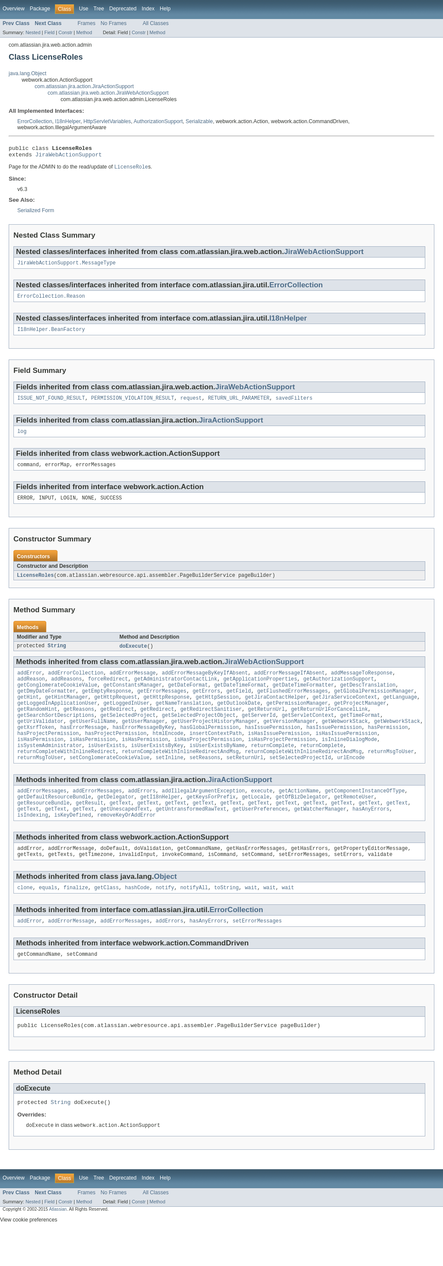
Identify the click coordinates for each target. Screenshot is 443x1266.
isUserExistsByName (217, 766)
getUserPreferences (260, 835)
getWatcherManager (320, 835)
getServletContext (308, 731)
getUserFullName (93, 738)
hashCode (137, 917)
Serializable (199, 121)
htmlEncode (168, 752)
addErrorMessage (132, 683)
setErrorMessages (257, 951)
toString (226, 917)
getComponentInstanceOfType (365, 814)
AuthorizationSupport (158, 121)
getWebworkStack (345, 738)
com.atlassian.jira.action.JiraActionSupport (84, 86)
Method (84, 32)
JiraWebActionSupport (68, 157)
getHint (28, 711)
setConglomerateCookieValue (110, 780)
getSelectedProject (128, 731)
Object (165, 905)
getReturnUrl (266, 725)
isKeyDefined (72, 842)
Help (165, 9)
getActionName (298, 814)
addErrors (142, 814)
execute (262, 814)
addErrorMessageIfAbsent (289, 683)
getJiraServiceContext (344, 711)
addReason (31, 690)
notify (165, 917)
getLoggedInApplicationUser (57, 718)
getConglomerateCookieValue (57, 697)
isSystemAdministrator (49, 766)
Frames (86, 23)
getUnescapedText (125, 835)
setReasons (204, 780)
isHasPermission (40, 759)
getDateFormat (188, 697)
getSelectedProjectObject (199, 731)
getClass (106, 917)
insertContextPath (215, 752)
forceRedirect (108, 690)
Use (83, 9)
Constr (65, 32)
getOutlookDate (238, 718)
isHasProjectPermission (207, 759)
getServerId (259, 731)
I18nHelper (67, 121)
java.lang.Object (27, 73)
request (191, 404)
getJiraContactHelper (275, 711)
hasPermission (388, 745)
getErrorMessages (161, 704)
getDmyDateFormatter (46, 704)
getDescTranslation (367, 697)
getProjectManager (360, 718)
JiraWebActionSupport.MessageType (66, 266)
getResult (89, 828)
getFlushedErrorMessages (292, 704)
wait (251, 917)
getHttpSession (217, 711)
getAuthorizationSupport (338, 690)
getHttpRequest (116, 711)
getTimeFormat (360, 731)
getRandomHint (37, 725)
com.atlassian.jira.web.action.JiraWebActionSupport (108, 93)
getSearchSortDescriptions (55, 731)
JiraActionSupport (231, 427)
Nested (33, 32)
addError (29, 683)
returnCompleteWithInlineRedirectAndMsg (180, 773)
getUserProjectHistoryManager (214, 738)
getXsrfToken (35, 745)
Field (49, 32)
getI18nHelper (160, 821)
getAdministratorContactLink (175, 690)
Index (147, 9)
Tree (98, 9)
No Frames (114, 23)
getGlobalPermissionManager (374, 704)
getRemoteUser (354, 821)
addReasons (66, 690)
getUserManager (143, 738)
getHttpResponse (166, 711)
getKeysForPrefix (211, 821)
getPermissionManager (297, 718)
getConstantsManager (132, 697)
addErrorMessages (42, 814)
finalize (76, 917)
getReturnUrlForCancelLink (329, 725)
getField (238, 704)
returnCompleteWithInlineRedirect (66, 773)
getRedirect (117, 725)
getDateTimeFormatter (303, 697)
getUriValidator (40, 738)
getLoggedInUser (126, 718)
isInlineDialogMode (349, 759)
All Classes (156, 23)
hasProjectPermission (48, 752)
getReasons (79, 725)
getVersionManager (289, 738)
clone (25, 917)
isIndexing (32, 842)
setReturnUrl (244, 780)
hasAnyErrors (371, 835)
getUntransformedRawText (191, 835)
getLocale (256, 821)
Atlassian (58, 1243)
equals (48, 917)
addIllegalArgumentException (203, 814)
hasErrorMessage (84, 745)
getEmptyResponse (106, 704)
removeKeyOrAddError (126, 842)
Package (40, 9)
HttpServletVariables (107, 121)
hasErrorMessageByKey (143, 745)
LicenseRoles (35, 584)
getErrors (206, 704)
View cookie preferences (28, 1254)
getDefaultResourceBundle (54, 821)
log (21, 438)
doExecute (133, 655)
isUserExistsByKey (157, 766)
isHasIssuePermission (278, 752)
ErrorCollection (34, 121)
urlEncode (351, 780)
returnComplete (272, 766)
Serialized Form (35, 213)
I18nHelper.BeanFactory (51, 334)
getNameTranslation (183, 718)
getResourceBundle (43, 828)
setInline (169, 780)
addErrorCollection (75, 683)
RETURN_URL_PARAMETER (239, 404)
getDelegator (115, 821)
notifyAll (194, 917)
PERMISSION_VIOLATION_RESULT (132, 404)
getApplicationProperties (260, 690)
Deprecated (123, 9)
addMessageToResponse (361, 683)
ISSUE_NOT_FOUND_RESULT (51, 404)
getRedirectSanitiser (211, 725)
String (57, 655)
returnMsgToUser (391, 773)
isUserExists (106, 766)
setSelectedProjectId (300, 780)
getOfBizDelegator (302, 821)
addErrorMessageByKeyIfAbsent (205, 683)
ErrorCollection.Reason (51, 300)
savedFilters (294, 404)
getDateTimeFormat (240, 697)
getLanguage (400, 711)
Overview (14, 9)
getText (120, 828)
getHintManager (66, 711)
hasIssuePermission (272, 745)
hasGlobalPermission (209, 745)
